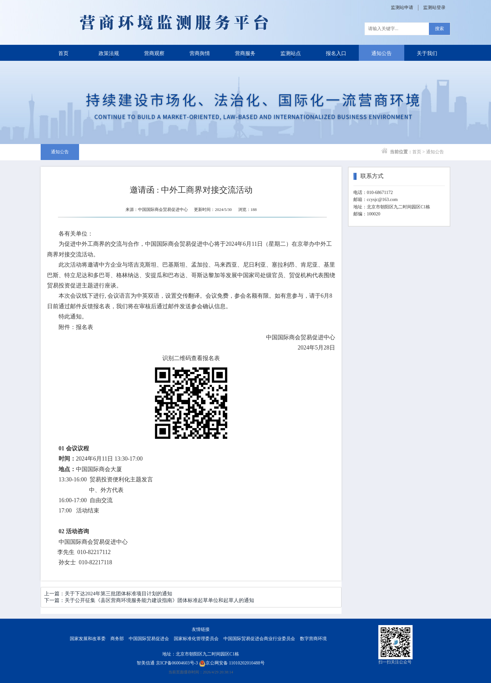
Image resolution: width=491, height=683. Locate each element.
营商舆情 (199, 52)
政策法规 (109, 52)
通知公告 (381, 52)
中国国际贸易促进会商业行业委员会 (259, 638)
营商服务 (245, 52)
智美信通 (146, 663)
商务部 (117, 638)
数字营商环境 (313, 638)
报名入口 (336, 52)
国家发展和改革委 (88, 638)
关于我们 (427, 52)
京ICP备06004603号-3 (177, 663)
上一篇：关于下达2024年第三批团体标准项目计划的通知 (108, 593)
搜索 (439, 28)
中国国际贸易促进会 (149, 638)
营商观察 (154, 52)
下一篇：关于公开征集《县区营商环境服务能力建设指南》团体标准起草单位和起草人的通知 (149, 600)
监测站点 (290, 52)
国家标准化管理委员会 (196, 638)
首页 (63, 52)
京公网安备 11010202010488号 (232, 663)
